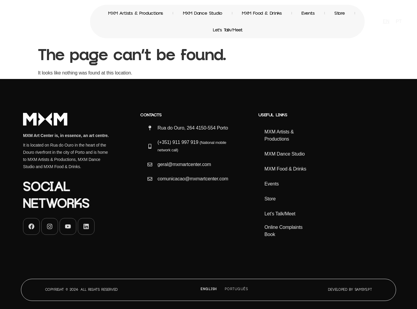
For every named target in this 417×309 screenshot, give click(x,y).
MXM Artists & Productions (135, 13)
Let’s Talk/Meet (228, 30)
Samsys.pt (363, 289)
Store (339, 13)
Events (308, 13)
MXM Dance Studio (202, 13)
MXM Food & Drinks (262, 13)
